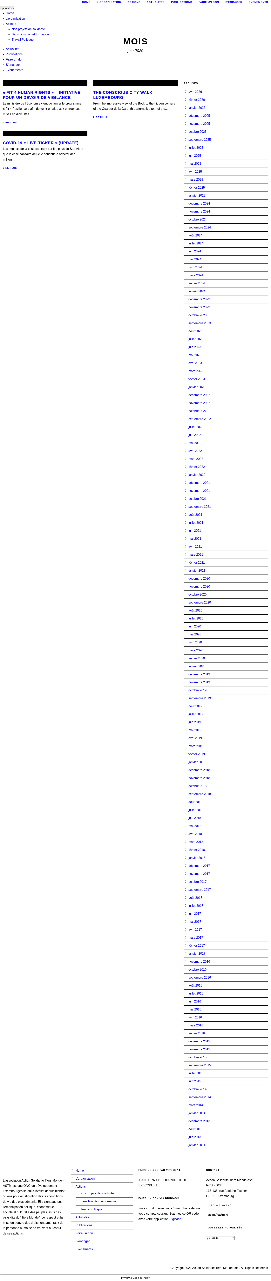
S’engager (13, 64)
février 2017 (196, 945)
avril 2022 (195, 450)
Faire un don (14, 59)
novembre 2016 (199, 961)
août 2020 (195, 610)
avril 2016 (195, 1017)
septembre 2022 (199, 419)
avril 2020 (195, 642)
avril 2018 (195, 834)
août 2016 (195, 985)
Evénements (14, 70)
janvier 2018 (196, 857)
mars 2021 (195, 554)
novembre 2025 (199, 123)
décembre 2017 (199, 865)
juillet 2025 (195, 147)
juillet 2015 (195, 1073)
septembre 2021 (199, 506)
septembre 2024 (199, 227)
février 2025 (196, 187)
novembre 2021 (199, 490)
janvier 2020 (196, 666)
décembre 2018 (199, 770)
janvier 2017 (196, 953)
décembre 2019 (199, 674)
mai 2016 (194, 1009)
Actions (11, 23)
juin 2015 (194, 1081)
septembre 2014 (199, 1097)
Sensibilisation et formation (30, 34)
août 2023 (195, 331)
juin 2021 (194, 530)
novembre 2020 (199, 586)
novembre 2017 (199, 873)
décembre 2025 (199, 115)
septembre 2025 (199, 139)
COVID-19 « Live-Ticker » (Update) (40, 143)
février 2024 (196, 283)
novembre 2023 (199, 307)
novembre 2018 (199, 778)
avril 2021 (195, 546)
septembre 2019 (199, 698)
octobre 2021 (197, 498)
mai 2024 (194, 259)
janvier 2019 (196, 762)
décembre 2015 (199, 1041)
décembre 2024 (199, 203)
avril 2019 (195, 738)
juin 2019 (194, 722)
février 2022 (196, 466)
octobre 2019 (197, 690)
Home (10, 13)
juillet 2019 (195, 714)
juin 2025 (194, 155)
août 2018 (195, 802)
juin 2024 (194, 251)
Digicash (175, 1219)
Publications (14, 54)
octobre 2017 (197, 881)
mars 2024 (195, 275)
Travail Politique (23, 39)
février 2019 (196, 754)
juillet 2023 (195, 339)
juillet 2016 (195, 993)
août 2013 (195, 1129)
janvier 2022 (196, 474)
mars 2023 (195, 371)
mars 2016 (195, 1025)
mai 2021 (194, 538)
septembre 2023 (199, 323)
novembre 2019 (199, 682)
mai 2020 (194, 634)
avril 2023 (195, 363)
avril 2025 (195, 171)
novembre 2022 (199, 403)
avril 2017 (195, 929)
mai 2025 (194, 163)
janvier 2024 (196, 291)
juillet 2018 (195, 810)
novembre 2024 (199, 211)
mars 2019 (195, 746)
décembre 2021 (199, 482)
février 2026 (196, 99)
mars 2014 (195, 1105)
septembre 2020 (199, 602)
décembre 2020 (199, 578)
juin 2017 (194, 913)
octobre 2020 (197, 594)
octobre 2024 (197, 219)
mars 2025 (195, 179)
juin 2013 (194, 1137)
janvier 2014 (196, 1113)
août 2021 (195, 514)
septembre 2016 (199, 977)
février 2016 (196, 1033)
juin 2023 (194, 347)
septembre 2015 (199, 1065)
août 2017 (195, 897)
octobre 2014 (197, 1089)
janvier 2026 (196, 107)
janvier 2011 (196, 1145)
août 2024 (195, 235)
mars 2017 (195, 937)
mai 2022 (194, 443)
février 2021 (196, 562)
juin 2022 (194, 435)
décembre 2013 (199, 1121)
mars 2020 (195, 650)
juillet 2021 (195, 522)
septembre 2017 (199, 889)
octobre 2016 (197, 969)
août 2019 (195, 706)
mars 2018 (195, 841)
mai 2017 (194, 921)
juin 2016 (194, 1001)
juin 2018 (194, 818)
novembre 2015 (199, 1049)
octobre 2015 (197, 1057)
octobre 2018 (197, 786)
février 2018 (196, 849)
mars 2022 (195, 458)
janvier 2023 (196, 387)
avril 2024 (195, 267)
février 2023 (196, 379)
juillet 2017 (195, 905)
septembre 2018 (199, 794)
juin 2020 (194, 626)
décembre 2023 (199, 299)
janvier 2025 (196, 195)
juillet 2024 (195, 243)
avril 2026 (195, 91)
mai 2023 (194, 355)
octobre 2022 (197, 411)
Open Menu (7, 8)
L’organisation (15, 18)
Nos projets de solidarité (28, 29)
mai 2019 (194, 730)
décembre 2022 (199, 395)
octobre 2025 (197, 131)
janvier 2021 (196, 570)
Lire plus (10, 122)
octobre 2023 (197, 315)
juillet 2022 (195, 427)
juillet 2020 (195, 618)
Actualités (12, 49)
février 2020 (196, 658)
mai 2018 (194, 826)
